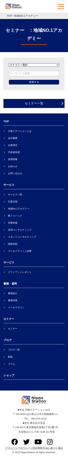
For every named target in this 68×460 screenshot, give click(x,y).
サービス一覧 (15, 194)
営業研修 (12, 222)
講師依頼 (12, 244)
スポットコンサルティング (22, 237)
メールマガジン (16, 307)
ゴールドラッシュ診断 (20, 251)
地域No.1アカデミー (18, 208)
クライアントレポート (20, 272)
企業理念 (12, 145)
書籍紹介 (12, 293)
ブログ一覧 (14, 349)
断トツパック (15, 215)
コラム (11, 364)
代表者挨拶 (14, 152)
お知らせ (12, 166)
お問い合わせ (15, 173)
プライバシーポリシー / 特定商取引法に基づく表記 (34, 448)
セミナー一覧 (34, 103)
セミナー (12, 328)
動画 (10, 356)
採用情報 (12, 159)
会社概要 (12, 138)
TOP (9, 15)
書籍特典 (12, 300)
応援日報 (12, 201)
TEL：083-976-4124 (34, 418)
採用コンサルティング (20, 229)
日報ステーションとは (20, 131)
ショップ (8, 375)
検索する (34, 82)
